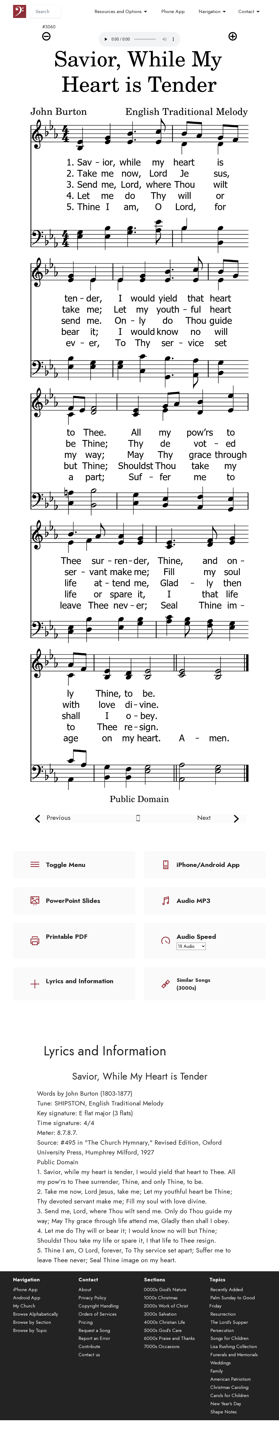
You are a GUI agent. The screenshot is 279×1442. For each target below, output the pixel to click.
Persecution (222, 1361)
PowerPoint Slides (73, 900)
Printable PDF (66, 936)
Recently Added (226, 1321)
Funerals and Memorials (234, 1386)
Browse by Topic (30, 1361)
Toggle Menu (65, 864)
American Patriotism (230, 1410)
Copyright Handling (98, 1337)
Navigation (209, 11)
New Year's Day (225, 1435)
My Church (24, 1337)
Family (216, 1402)
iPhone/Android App (208, 864)
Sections (154, 1311)
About (84, 1321)
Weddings (220, 1394)
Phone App (173, 11)
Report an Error (94, 1370)
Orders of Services (97, 1345)
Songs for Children (229, 1370)
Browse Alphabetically (35, 1345)
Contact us (89, 1386)
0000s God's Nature (165, 1321)
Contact (246, 11)
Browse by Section (32, 1353)
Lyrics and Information (79, 981)
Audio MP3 (193, 900)
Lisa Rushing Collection (233, 1378)
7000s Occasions (162, 1378)
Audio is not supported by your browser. (139, 39)
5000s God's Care (163, 1361)
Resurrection (223, 1345)
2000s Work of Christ (166, 1337)
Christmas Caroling (229, 1419)
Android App (26, 1329)
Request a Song (94, 1361)
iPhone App (25, 1321)
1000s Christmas (161, 1329)
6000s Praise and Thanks (169, 1370)
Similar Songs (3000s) (193, 984)
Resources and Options (118, 11)
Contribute (89, 1378)
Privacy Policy (92, 1329)
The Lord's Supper (229, 1353)
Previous (59, 817)
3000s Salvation (160, 1345)
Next (204, 817)
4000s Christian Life (164, 1353)
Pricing (85, 1353)
